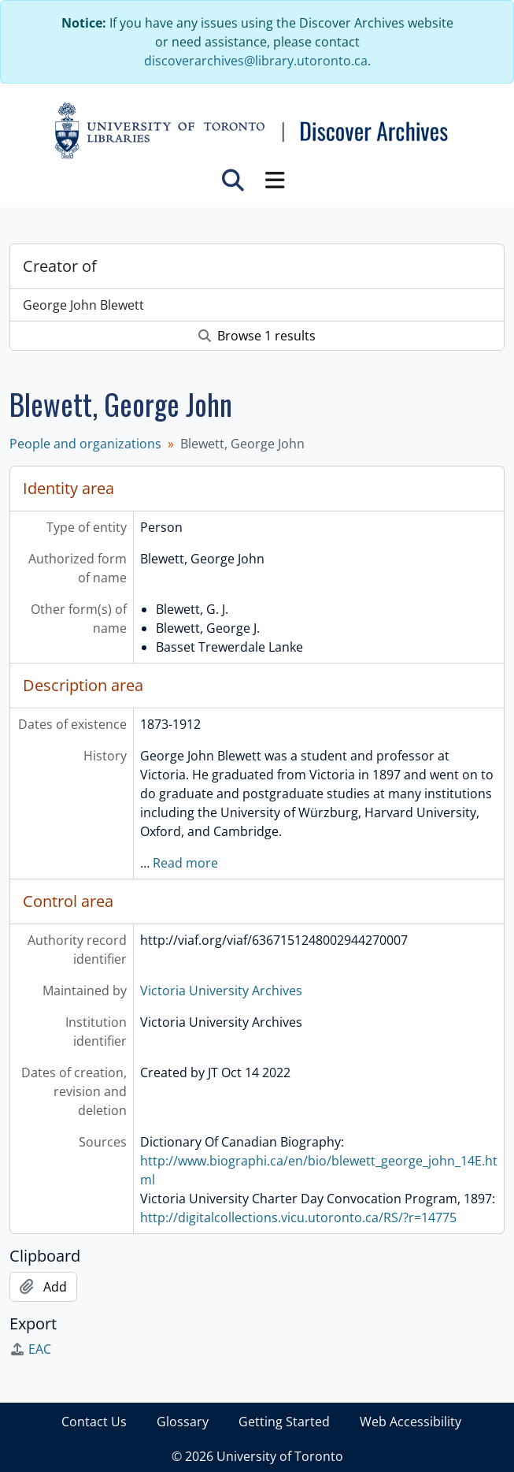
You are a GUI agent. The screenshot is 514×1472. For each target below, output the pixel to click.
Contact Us (94, 1421)
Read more (185, 863)
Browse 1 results (257, 335)
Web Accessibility (410, 1421)
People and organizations (85, 443)
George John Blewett (83, 305)
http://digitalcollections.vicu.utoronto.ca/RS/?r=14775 (298, 1217)
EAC (30, 1349)
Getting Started (284, 1421)
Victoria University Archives (221, 990)
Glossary (183, 1421)
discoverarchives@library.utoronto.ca (256, 60)
